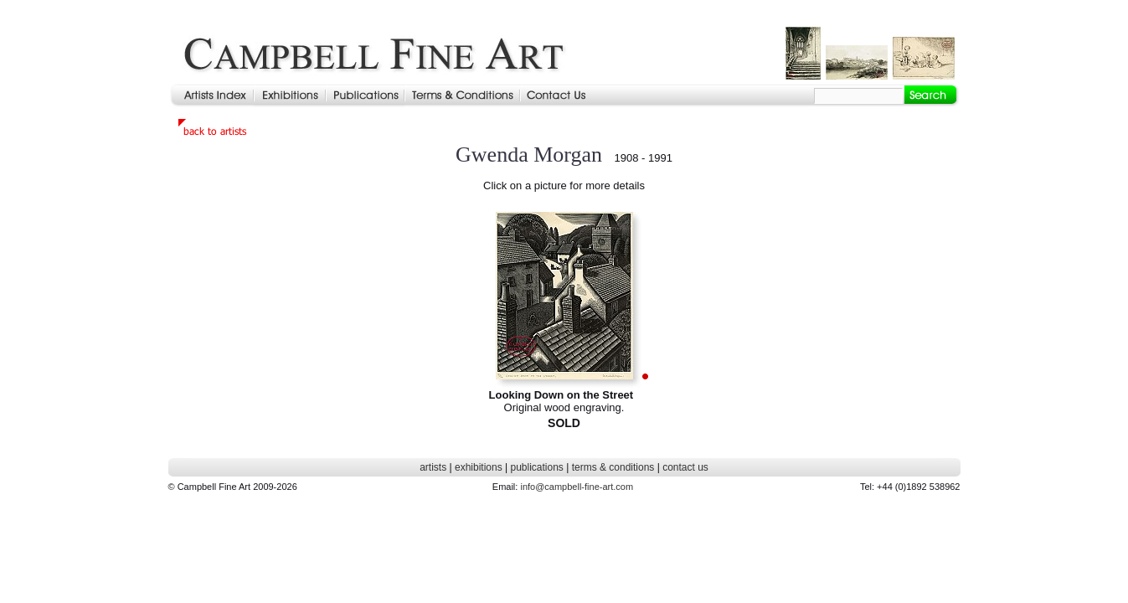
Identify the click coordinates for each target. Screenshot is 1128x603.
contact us (685, 467)
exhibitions (478, 467)
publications (536, 467)
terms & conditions (613, 467)
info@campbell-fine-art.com (576, 487)
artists (433, 467)
